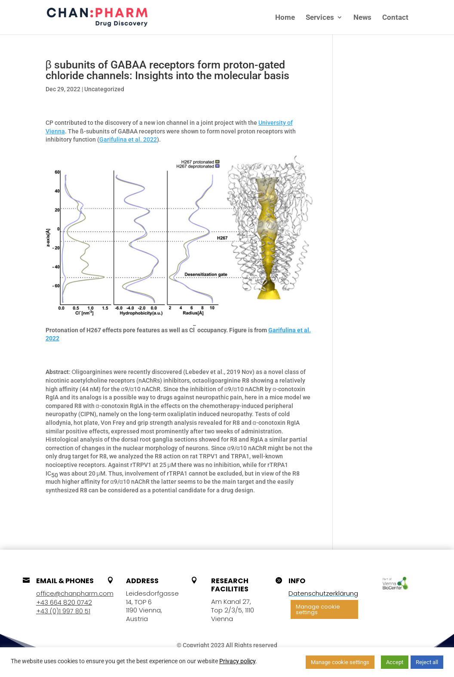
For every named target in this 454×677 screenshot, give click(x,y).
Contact (395, 18)
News (362, 18)
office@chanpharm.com (75, 593)
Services (320, 18)
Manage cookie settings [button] (318, 609)
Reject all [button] (427, 662)
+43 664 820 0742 (64, 602)
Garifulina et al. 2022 (128, 139)
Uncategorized (104, 89)
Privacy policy (237, 661)
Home (285, 18)
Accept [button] (394, 662)
